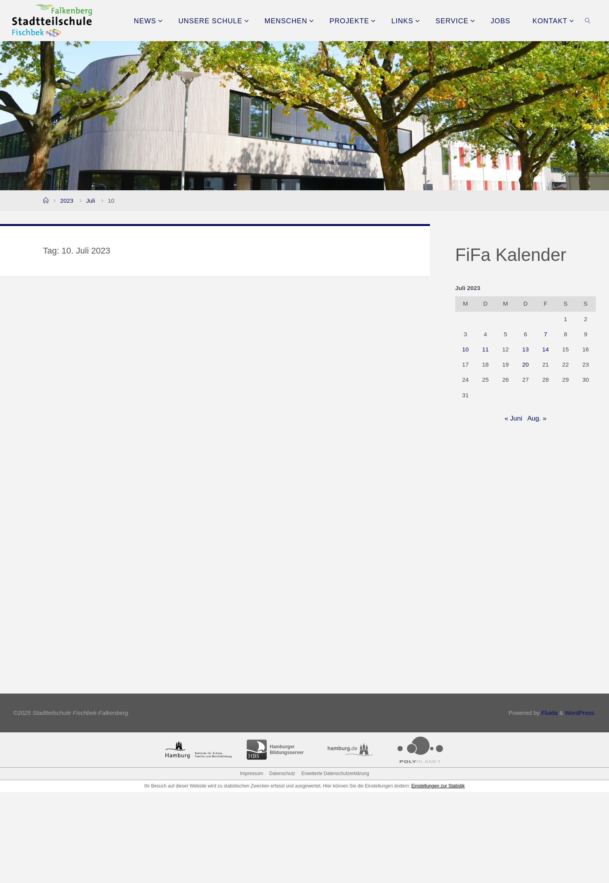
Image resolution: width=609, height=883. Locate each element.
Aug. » (536, 418)
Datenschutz (282, 864)
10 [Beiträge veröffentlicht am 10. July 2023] (465, 349)
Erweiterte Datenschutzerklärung (335, 864)
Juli (90, 200)
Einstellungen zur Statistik (438, 877)
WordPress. (580, 804)
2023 (66, 200)
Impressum (251, 864)
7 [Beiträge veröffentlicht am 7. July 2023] (545, 334)
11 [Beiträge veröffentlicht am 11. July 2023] (485, 349)
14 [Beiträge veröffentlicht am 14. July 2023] (545, 349)
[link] (588, 20)
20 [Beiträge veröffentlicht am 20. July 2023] (525, 364)
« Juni (513, 418)
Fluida (549, 804)
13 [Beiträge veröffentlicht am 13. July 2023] (525, 349)
